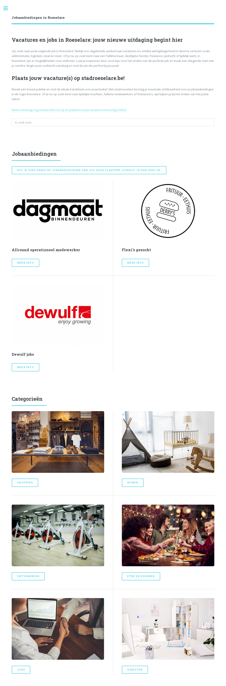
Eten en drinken (141, 576)
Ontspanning (28, 576)
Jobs (21, 669)
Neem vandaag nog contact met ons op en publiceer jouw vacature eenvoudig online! (69, 110)
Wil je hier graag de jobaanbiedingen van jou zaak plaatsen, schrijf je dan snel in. (89, 170)
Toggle (8, 8)
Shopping (25, 482)
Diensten (135, 669)
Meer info (25, 262)
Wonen (132, 482)
